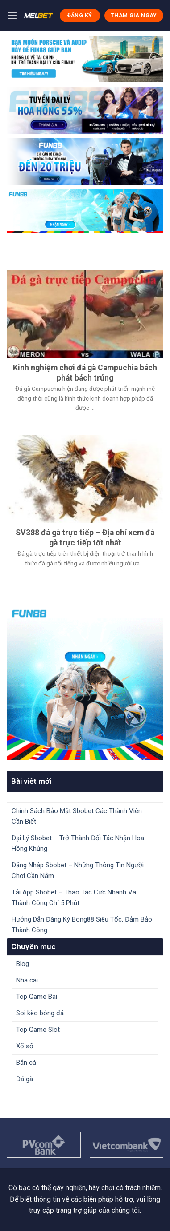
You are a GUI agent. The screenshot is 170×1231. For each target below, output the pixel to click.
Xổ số (24, 1046)
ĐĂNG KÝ (79, 15)
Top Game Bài (36, 997)
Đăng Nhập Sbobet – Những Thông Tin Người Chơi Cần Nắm (78, 870)
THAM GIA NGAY (134, 15)
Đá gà (24, 1079)
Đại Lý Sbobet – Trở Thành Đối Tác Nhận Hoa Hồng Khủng (78, 843)
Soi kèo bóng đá (40, 1013)
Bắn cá (26, 1063)
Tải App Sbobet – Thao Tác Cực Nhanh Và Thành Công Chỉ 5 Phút (74, 897)
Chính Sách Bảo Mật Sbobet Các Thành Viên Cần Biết (77, 816)
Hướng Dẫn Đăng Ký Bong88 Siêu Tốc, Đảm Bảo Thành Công (82, 924)
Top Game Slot (38, 1030)
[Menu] (12, 15)
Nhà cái (27, 980)
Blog (22, 964)
